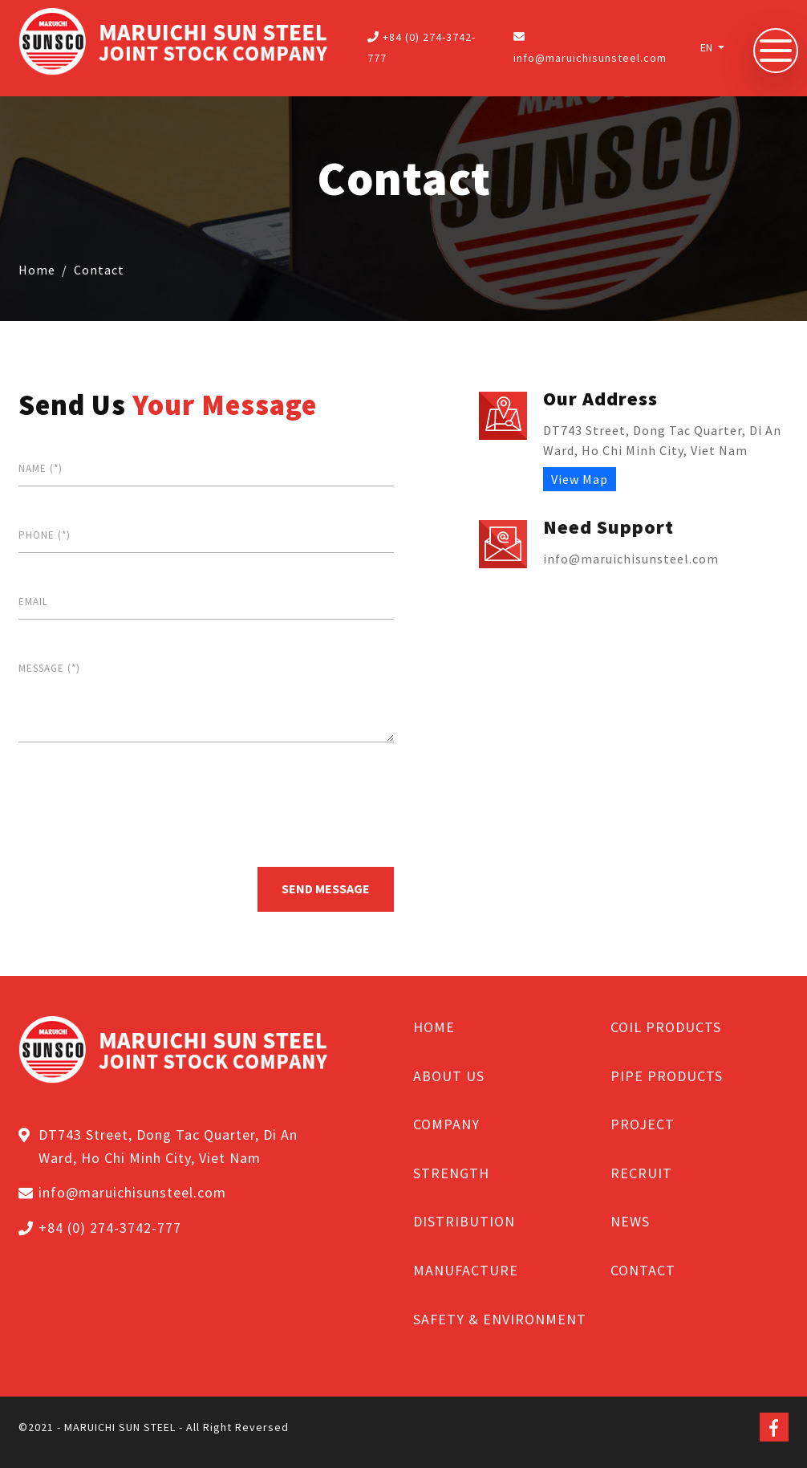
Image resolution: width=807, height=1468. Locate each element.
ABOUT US (449, 1076)
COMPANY (446, 1124)
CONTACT (642, 1270)
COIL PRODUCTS (665, 1027)
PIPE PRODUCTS (666, 1076)
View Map (579, 479)
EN (707, 47)
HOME (434, 1027)
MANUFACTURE (465, 1270)
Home (36, 270)
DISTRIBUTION (464, 1221)
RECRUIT (641, 1173)
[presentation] (140, 803)
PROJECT (642, 1124)
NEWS (630, 1221)
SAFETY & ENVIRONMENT (499, 1319)
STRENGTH (451, 1173)
